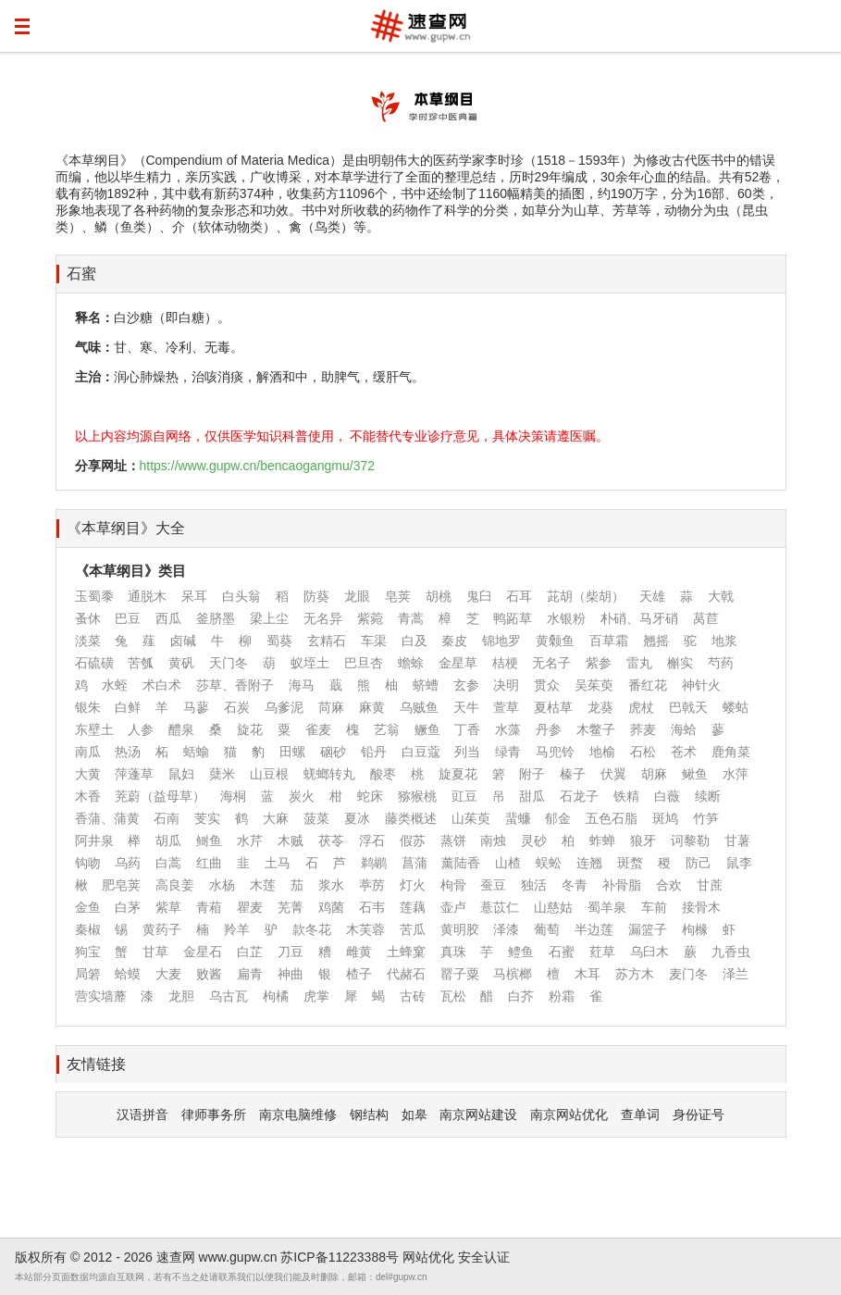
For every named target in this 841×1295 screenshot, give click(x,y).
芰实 (207, 818)
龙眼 (357, 596)
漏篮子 (647, 929)
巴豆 (128, 618)
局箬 (88, 973)
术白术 (161, 685)
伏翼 (613, 773)
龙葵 (600, 707)
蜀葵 (279, 640)
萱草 (506, 707)
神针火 (701, 685)
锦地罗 (501, 640)
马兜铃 (555, 751)
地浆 (724, 640)
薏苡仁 (499, 907)
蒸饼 (453, 840)
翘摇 (656, 640)
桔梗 (505, 662)
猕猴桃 (417, 796)
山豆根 (269, 773)
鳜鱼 (427, 729)
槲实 (680, 662)
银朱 (88, 707)
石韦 (372, 907)
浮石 (372, 840)
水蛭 (115, 685)
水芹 (250, 840)
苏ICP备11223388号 (339, 1257)
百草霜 (608, 640)
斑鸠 (665, 818)
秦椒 (88, 929)
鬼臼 (479, 596)
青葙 (209, 907)
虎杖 (641, 707)
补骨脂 (621, 885)
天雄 (652, 596)
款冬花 (311, 929)
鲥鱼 (209, 840)
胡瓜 (168, 840)
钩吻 (88, 862)
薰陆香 (460, 862)
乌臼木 (649, 951)
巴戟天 (688, 707)
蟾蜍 (411, 662)
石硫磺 (94, 662)
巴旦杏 (363, 662)
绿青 (508, 751)
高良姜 (174, 885)
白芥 (521, 996)
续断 (708, 796)
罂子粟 (459, 973)
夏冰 (357, 818)
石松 (643, 751)
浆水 (331, 885)
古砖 (413, 996)
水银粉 (566, 618)
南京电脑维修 (298, 1114)
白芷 (250, 951)
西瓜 (168, 618)
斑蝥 (630, 862)
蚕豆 (493, 885)
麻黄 (372, 707)
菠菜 (316, 818)
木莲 (263, 885)
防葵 (316, 596)
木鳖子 (595, 729)
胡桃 (438, 596)
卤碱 (183, 640)
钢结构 (369, 1114)
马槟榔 (512, 973)
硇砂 (333, 751)
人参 (141, 729)
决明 (506, 685)
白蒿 (168, 862)
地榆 (602, 751)
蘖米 (222, 773)
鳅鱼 (695, 773)
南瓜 (88, 751)
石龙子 (579, 796)
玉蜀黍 (94, 596)
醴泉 (181, 729)
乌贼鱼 (419, 707)
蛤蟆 (128, 973)
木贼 (290, 840)
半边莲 (594, 929)
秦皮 (454, 640)
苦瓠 (141, 662)
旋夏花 (458, 773)
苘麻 (331, 707)
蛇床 (370, 796)
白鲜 (128, 707)
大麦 (168, 973)
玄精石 (326, 640)
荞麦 (643, 729)
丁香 (467, 729)
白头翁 (241, 596)
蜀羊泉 (606, 907)
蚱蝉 (602, 840)
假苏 (413, 840)
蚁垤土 (310, 662)
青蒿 (411, 618)
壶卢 (453, 907)
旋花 (250, 729)
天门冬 (228, 662)
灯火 (413, 885)
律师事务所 (213, 1114)
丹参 (549, 729)
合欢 (669, 885)
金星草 (458, 662)
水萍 (735, 773)
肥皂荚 (121, 885)
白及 (414, 640)
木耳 (587, 973)
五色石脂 (611, 818)
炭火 (302, 796)
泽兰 (735, 973)
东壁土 (94, 729)
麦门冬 (688, 973)
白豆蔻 (421, 751)
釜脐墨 (215, 618)
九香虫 (730, 951)
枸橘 (276, 996)
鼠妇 (181, 773)
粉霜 (562, 996)
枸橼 (695, 929)
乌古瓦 (228, 996)
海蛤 (684, 729)
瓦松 (453, 996)
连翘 (589, 862)
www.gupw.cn (238, 1257)
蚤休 (88, 618)
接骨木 (701, 907)
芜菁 (290, 907)
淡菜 (88, 640)
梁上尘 (269, 618)
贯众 (547, 685)
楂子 (359, 973)
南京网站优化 (569, 1114)
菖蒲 (414, 862)
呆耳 (194, 596)
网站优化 (428, 1257)
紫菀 (370, 618)
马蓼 (196, 707)
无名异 (322, 618)
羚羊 (237, 929)
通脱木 (147, 596)
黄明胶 (459, 929)
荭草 (602, 951)
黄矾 (181, 662)
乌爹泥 (284, 707)
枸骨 (453, 885)
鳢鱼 (521, 951)
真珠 (453, 951)
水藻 (508, 729)
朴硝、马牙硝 (639, 618)
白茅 (128, 907)
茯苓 (331, 840)
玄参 (466, 685)
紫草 (168, 907)
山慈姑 (553, 907)
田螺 (292, 751)
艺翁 (387, 729)
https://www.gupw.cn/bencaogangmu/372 (258, 465)
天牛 (466, 707)
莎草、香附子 (235, 685)
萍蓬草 (134, 773)
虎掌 (316, 996)
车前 (654, 907)
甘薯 (737, 840)
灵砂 (534, 840)
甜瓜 (532, 796)
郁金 (558, 818)
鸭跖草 (512, 618)
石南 (166, 818)
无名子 (551, 662)
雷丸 (639, 662)
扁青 (250, 973)
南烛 (493, 840)
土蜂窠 (406, 951)
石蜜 (81, 273)
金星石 (202, 951)
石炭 (237, 707)
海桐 (233, 796)
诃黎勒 (690, 840)
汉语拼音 (142, 1114)
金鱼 (88, 907)
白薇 (667, 796)
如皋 (414, 1114)
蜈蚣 (549, 862)
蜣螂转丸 (329, 773)
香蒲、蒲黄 (107, 818)
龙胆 (181, 996)
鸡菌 (331, 907)
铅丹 (374, 751)
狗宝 (88, 951)
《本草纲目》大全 (126, 528)
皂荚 (398, 596)
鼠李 (739, 862)
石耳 (519, 596)
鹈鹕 (374, 862)
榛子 (573, 773)
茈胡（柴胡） (586, 596)
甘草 (155, 951)
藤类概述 (411, 818)
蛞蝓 (196, 751)
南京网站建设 (478, 1114)
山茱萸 (470, 818)
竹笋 (706, 818)
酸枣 (383, 773)
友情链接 (96, 1064)
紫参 (599, 662)
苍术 (684, 751)
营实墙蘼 (101, 996)
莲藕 (413, 907)
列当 (467, 751)
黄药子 (161, 929)
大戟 (721, 596)
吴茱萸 (594, 685)
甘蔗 (710, 885)
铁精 (626, 796)
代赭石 (406, 973)
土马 (278, 862)
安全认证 (484, 1257)
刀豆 (290, 951)
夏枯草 (553, 707)
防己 (698, 862)
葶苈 (372, 885)
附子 (532, 773)
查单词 (640, 1114)
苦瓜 (413, 929)
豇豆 (464, 796)
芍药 (721, 662)
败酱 (209, 973)
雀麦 (318, 729)
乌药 (128, 862)
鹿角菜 (730, 751)
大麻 (276, 818)
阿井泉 (94, 840)
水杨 (222, 885)
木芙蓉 (365, 929)
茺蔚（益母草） (160, 796)
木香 (88, 796)
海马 (302, 685)
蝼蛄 (735, 707)
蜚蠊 (518, 818)
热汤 (128, 751)
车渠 (374, 640)
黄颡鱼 (555, 640)
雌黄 (359, 951)
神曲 (290, 973)
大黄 (88, 773)
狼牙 (643, 840)
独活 (534, 885)
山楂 (508, 862)
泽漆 (506, 929)
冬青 (574, 885)
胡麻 (654, 773)
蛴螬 (426, 685)
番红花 (647, 685)
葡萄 (547, 929)
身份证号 (698, 1114)
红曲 (209, 862)
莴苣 (706, 618)
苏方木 (634, 973)
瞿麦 (250, 907)
